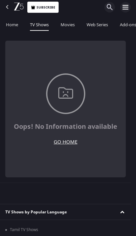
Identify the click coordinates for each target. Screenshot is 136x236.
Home (12, 25)
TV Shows (39, 25)
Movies (68, 25)
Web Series (97, 25)
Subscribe (43, 7)
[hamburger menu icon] (125, 7)
